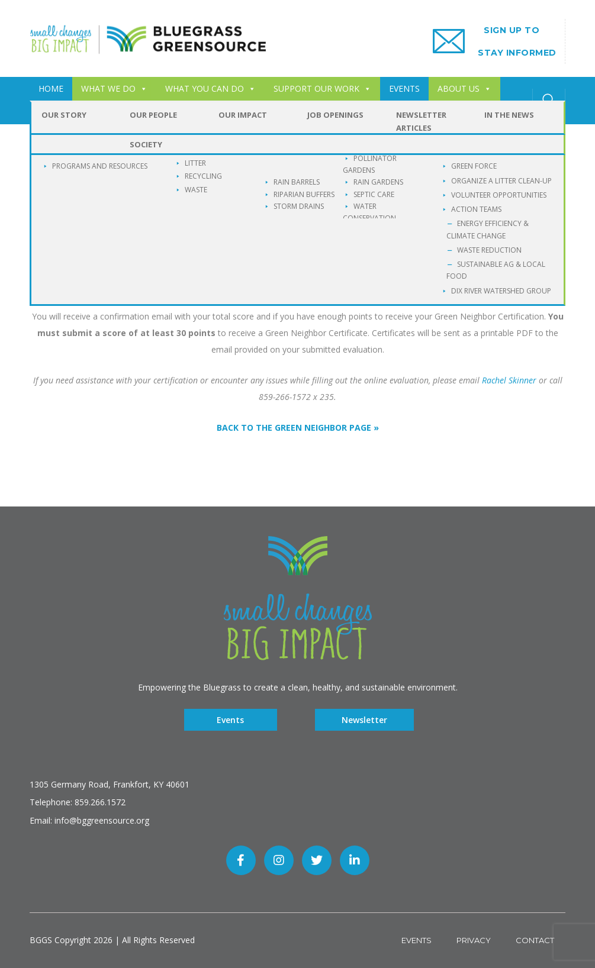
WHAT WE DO (114, 88)
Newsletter (364, 719)
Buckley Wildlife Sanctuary (173, 112)
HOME (50, 88)
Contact (535, 940)
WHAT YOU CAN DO (210, 88)
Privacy (473, 940)
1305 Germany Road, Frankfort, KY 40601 (109, 784)
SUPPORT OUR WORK (322, 88)
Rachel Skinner (509, 380)
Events (230, 719)
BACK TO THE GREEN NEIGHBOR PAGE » (298, 427)
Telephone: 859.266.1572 (78, 802)
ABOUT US (464, 88)
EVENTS (404, 88)
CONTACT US (64, 112)
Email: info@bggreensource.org (89, 820)
